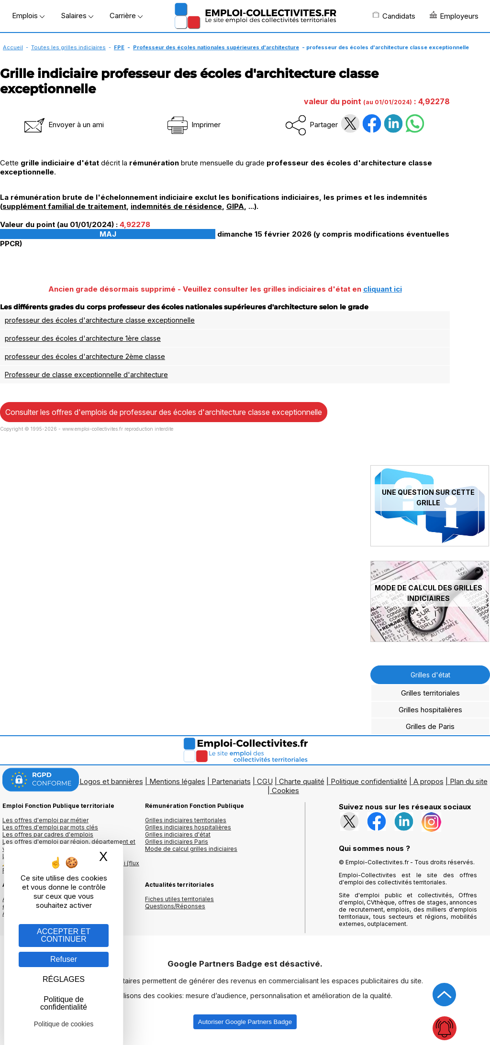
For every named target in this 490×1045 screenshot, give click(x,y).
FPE (119, 47)
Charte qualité (301, 781)
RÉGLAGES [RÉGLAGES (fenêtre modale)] (64, 979)
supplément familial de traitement (64, 206)
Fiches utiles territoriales (179, 899)
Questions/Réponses (175, 906)
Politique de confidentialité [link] (63, 1003)
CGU (265, 781)
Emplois (28, 15)
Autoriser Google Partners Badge (245, 1021)
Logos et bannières (111, 781)
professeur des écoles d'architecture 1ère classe (83, 338)
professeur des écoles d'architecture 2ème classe (85, 356)
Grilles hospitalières (430, 709)
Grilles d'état (430, 675)
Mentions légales (177, 781)
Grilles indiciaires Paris (176, 841)
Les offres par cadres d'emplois (47, 834)
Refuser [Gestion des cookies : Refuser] (63, 959)
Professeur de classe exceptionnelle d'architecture (86, 374)
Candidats (393, 16)
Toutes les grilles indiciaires (68, 47)
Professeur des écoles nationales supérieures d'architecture (216, 47)
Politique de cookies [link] (64, 1024)
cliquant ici (382, 289)
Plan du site (469, 781)
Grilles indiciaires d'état (178, 834)
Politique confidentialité (369, 781)
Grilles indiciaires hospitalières (188, 827)
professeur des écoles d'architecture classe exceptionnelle (100, 320)
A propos (428, 781)
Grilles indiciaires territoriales (185, 820)
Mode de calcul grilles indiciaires (191, 848)
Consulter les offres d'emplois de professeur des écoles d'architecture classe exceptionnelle (163, 412)
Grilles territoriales (430, 692)
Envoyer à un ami (63, 124)
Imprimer (193, 124)
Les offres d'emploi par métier (45, 820)
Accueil (13, 47)
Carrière (126, 15)
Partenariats (231, 781)
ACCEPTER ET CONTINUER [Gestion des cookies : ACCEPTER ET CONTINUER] (63, 935)
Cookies (285, 790)
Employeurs (454, 16)
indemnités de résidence (176, 206)
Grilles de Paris (430, 726)
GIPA (235, 206)
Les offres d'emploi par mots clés (50, 827)
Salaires (77, 15)
